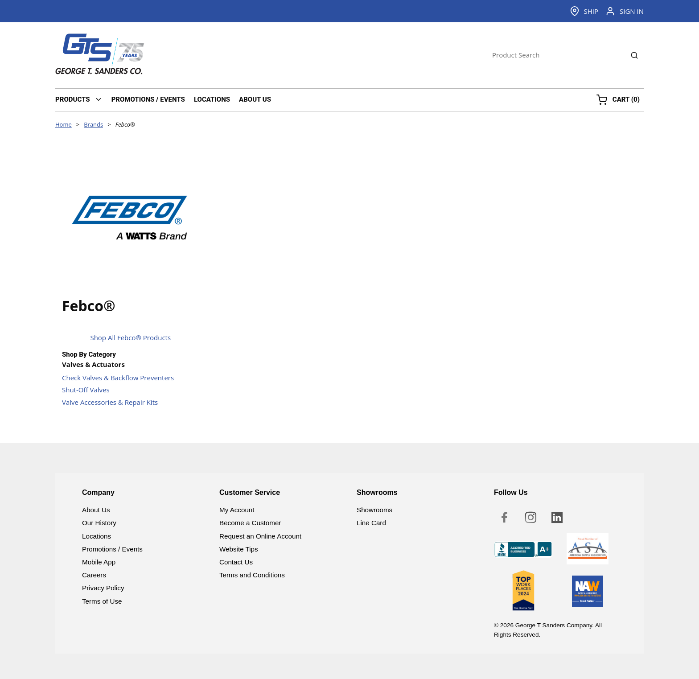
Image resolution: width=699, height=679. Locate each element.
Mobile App (98, 562)
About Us (96, 510)
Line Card (371, 523)
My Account (237, 510)
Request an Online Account (260, 536)
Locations (96, 536)
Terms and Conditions (252, 575)
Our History (99, 523)
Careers (94, 575)
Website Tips (238, 549)
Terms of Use (102, 601)
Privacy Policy (103, 588)
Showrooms (374, 510)
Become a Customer (250, 523)
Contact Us (236, 562)
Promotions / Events (112, 549)
